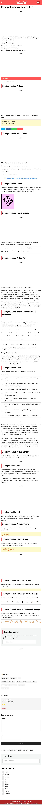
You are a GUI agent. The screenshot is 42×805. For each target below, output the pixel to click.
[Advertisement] (21, 23)
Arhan (6, 777)
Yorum (3, 718)
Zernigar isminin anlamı (33, 681)
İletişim (17, 801)
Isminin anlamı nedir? (21, 2)
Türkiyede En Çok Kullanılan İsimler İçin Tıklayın (21, 178)
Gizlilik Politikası (23, 801)
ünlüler (18, 681)
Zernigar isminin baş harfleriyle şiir (5, 684)
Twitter (3, 128)
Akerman (7, 789)
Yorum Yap (20, 128)
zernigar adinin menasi (5, 688)
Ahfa (6, 786)
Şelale (7, 784)
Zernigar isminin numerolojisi (22, 684)
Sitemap (30, 801)
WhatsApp (14, 128)
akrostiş (4, 681)
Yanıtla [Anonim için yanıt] (4, 708)
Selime (7, 772)
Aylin (6, 779)
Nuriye (7, 791)
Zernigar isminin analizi (25, 681)
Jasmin (7, 774)
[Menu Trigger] (38, 2)
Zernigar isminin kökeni (14, 684)
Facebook (8, 128)
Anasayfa (3, 750)
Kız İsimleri (13, 678)
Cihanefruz (8, 793)
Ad (2, 735)
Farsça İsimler (5, 678)
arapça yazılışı (11, 681)
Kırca (6, 781)
